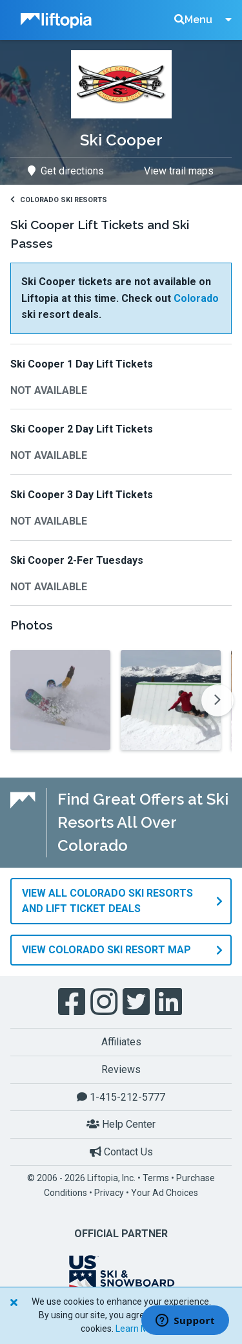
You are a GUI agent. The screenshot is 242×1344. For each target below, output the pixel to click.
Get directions (66, 171)
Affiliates (121, 1042)
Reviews (121, 1069)
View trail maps (179, 171)
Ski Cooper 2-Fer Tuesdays (76, 560)
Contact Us (121, 1152)
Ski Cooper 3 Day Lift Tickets (81, 495)
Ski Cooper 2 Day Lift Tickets (81, 429)
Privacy (109, 1193)
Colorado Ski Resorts (58, 200)
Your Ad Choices (164, 1193)
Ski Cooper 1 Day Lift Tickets (81, 364)
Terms (156, 1178)
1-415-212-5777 (121, 1097)
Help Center (121, 1124)
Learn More (139, 1328)
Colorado (196, 298)
